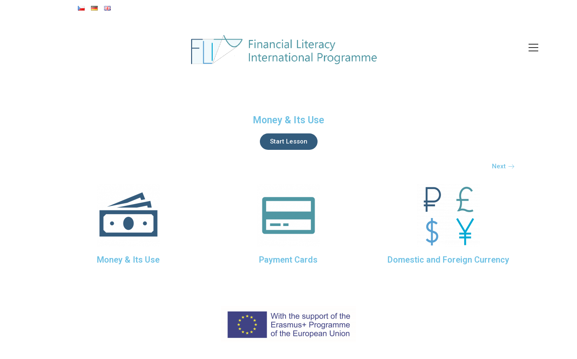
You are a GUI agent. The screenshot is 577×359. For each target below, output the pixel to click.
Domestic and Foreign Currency (448, 260)
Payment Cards (288, 260)
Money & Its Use (128, 260)
